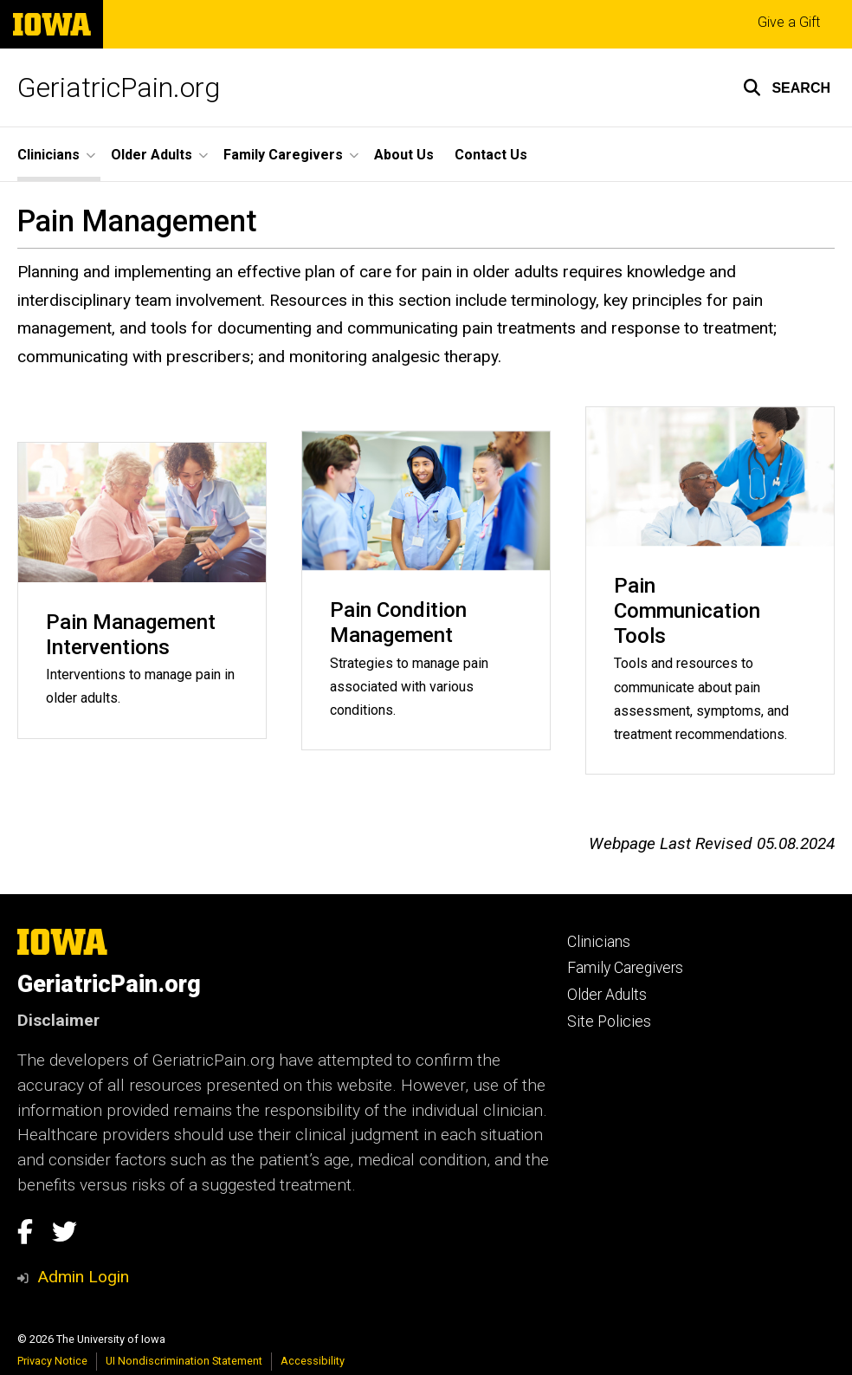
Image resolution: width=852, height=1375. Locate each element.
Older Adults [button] (151, 154)
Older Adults (607, 994)
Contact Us (491, 154)
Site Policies (609, 1021)
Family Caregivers (625, 967)
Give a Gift (789, 22)
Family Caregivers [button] (283, 154)
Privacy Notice (52, 1360)
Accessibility (313, 1360)
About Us (404, 154)
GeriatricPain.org (118, 87)
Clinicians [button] (48, 154)
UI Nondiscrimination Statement (184, 1360)
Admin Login (83, 1277)
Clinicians (598, 941)
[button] (786, 87)
